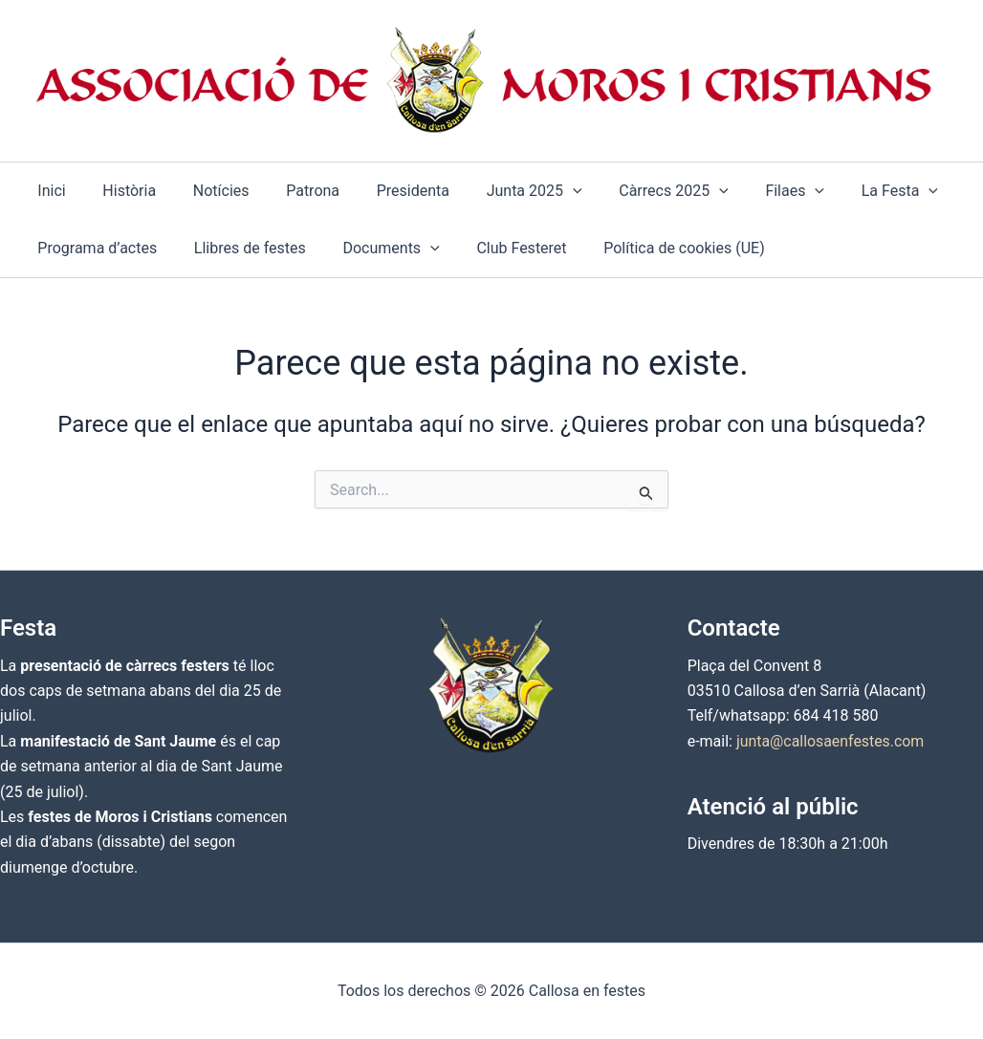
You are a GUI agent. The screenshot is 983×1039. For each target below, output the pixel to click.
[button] (537, 191)
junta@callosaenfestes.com (831, 741)
